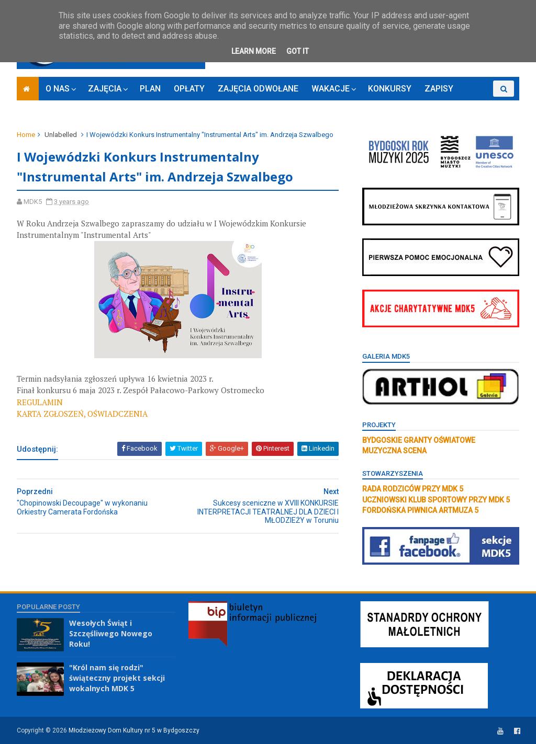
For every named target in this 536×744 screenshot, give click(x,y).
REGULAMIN (40, 402)
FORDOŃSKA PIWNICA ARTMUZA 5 (420, 510)
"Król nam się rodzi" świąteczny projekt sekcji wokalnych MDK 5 (117, 677)
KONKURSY (389, 89)
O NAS (58, 89)
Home (26, 135)
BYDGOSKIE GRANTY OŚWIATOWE (418, 440)
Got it (297, 51)
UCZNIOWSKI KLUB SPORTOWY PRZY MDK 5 (436, 500)
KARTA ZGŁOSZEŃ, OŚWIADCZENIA (82, 413)
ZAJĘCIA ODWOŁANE (258, 89)
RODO (477, 105)
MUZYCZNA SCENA (394, 451)
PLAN (150, 89)
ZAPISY (439, 89)
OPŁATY (189, 89)
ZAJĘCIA (104, 89)
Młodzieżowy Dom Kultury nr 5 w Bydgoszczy (134, 730)
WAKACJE (330, 89)
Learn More (253, 51)
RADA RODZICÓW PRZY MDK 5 (412, 489)
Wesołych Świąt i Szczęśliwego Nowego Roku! (110, 633)
